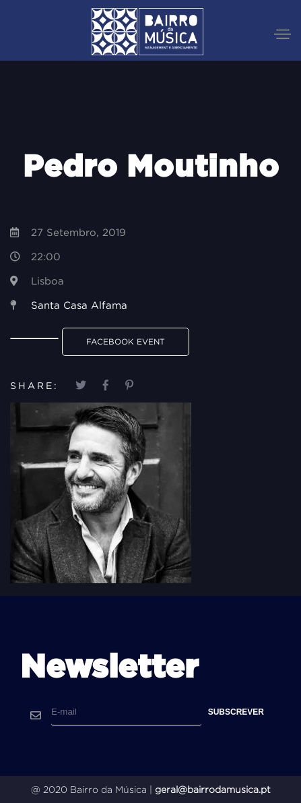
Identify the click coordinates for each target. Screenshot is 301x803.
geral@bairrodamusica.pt (213, 789)
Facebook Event (125, 341)
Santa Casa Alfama (79, 305)
